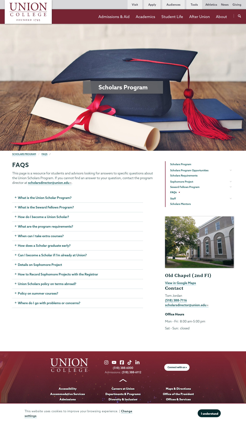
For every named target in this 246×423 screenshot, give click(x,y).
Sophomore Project (181, 181)
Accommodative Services (67, 394)
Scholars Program (24, 154)
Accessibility (68, 389)
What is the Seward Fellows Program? (46, 207)
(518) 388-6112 (131, 372)
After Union (199, 16)
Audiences (173, 4)
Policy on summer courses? (38, 294)
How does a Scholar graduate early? (44, 246)
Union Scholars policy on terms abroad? (47, 284)
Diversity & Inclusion (123, 400)
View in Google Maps (180, 283)
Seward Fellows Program (185, 187)
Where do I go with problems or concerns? (49, 303)
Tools (194, 4)
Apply (152, 4)
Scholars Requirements (184, 175)
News (225, 4)
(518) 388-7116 (176, 300)
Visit (135, 4)
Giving (237, 4)
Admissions (67, 400)
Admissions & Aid (114, 16)
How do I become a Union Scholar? (43, 217)
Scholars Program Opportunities (189, 170)
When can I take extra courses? (41, 236)
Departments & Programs (123, 394)
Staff (173, 198)
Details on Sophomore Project (40, 265)
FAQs (44, 154)
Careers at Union (123, 389)
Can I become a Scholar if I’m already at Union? (52, 255)
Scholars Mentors (180, 203)
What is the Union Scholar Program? (45, 198)
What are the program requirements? (45, 227)
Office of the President (178, 394)
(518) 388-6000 (123, 368)
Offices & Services (178, 400)
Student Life (172, 16)
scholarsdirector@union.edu (50, 183)
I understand (209, 413)
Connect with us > (177, 367)
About (221, 16)
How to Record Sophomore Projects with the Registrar (58, 274)
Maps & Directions (178, 389)
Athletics (211, 4)
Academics (145, 16)
